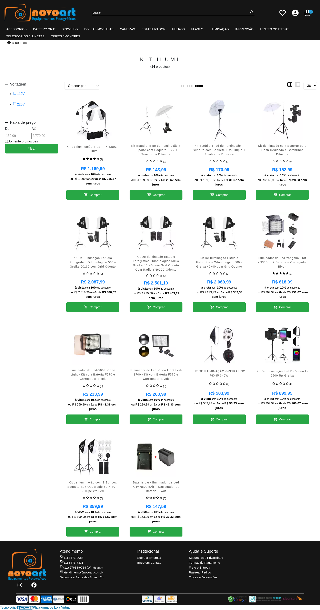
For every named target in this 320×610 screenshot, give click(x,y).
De (7, 128)
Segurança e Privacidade (206, 557)
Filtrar (32, 148)
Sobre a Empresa (149, 557)
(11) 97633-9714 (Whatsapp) (81, 567)
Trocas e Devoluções (203, 577)
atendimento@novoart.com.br (82, 572)
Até (34, 128)
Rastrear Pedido (200, 572)
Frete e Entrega (199, 567)
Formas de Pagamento (204, 562)
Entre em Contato (149, 562)
